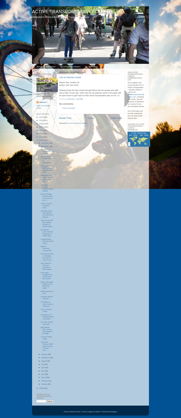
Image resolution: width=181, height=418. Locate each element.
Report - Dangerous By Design (47, 151)
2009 (41, 140)
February (44, 381)
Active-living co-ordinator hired (47, 205)
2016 (41, 117)
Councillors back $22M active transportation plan (47, 169)
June (43, 367)
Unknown (43, 102)
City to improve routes (70, 77)
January (44, 384)
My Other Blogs (91, 67)
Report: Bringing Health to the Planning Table (47, 285)
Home (39, 67)
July (43, 364)
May (43, 371)
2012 (41, 130)
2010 (41, 137)
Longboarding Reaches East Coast (47, 241)
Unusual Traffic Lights (46, 338)
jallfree (98, 412)
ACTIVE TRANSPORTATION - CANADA (72, 11)
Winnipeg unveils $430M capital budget (47, 188)
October (44, 354)
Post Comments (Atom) (78, 123)
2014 (41, 124)
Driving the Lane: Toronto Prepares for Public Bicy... (47, 233)
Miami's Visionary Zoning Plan (46, 248)
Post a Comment (68, 108)
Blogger (114, 412)
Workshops (51, 67)
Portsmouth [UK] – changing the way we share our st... (47, 257)
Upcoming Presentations (70, 67)
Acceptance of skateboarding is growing (47, 317)
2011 (41, 134)
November (45, 146)
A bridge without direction (47, 298)
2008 (41, 388)
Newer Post (65, 118)
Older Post (116, 118)
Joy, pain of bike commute (47, 323)
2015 (41, 120)
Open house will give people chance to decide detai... (47, 223)
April (43, 374)
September (45, 358)
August (44, 361)
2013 (41, 127)
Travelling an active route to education (47, 304)
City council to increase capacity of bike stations (46, 266)
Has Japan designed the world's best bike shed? (46, 276)
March (43, 377)
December (45, 143)
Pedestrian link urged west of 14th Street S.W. (47, 179)
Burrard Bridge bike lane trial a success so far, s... (47, 197)
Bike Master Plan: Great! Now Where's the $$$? (47, 330)
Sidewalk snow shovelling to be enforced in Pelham (47, 214)
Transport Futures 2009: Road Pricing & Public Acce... (47, 346)
